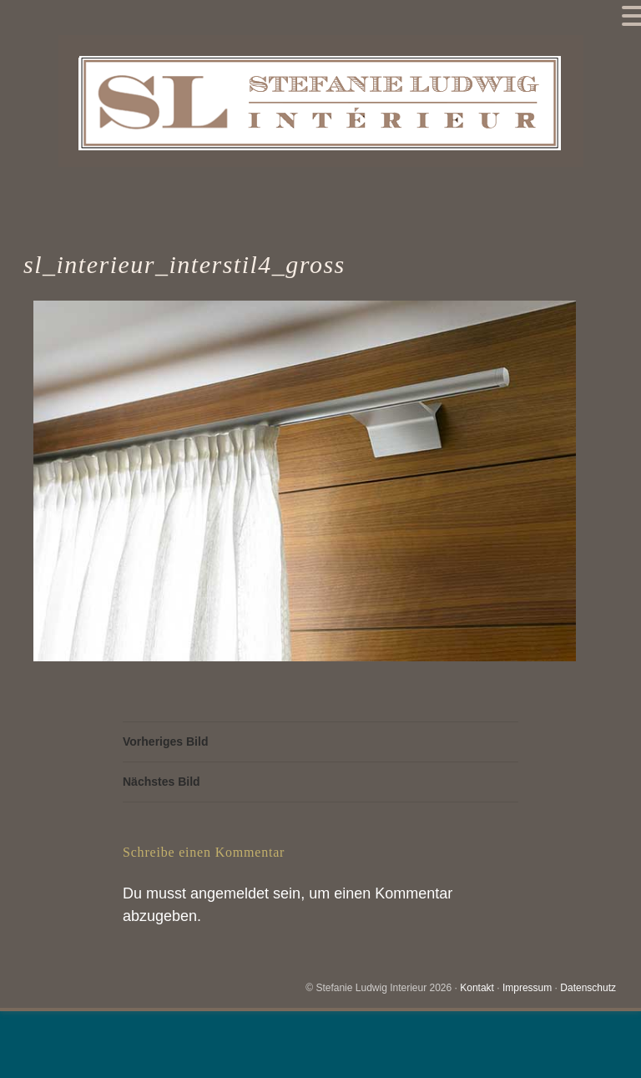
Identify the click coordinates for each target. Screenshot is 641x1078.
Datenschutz (588, 988)
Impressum (527, 988)
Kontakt (477, 988)
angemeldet (229, 893)
